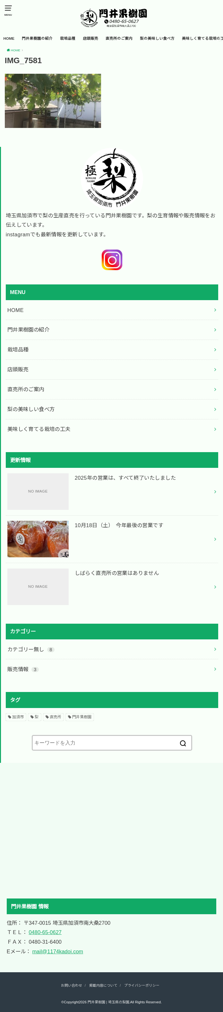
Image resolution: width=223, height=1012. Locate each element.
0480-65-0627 (45, 932)
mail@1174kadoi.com (57, 951)
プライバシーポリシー (141, 985)
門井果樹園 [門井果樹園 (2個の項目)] (81, 717)
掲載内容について (103, 985)
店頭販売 (90, 38)
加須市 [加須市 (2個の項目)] (18, 717)
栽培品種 (67, 38)
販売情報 (23, 669)
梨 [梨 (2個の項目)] (37, 717)
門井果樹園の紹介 (37, 38)
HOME (8, 38)
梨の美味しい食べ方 (157, 38)
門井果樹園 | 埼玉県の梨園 (108, 1002)
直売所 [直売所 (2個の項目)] (55, 717)
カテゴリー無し (31, 649)
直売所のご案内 (119, 38)
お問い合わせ (71, 985)
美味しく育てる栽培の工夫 (39, 429)
